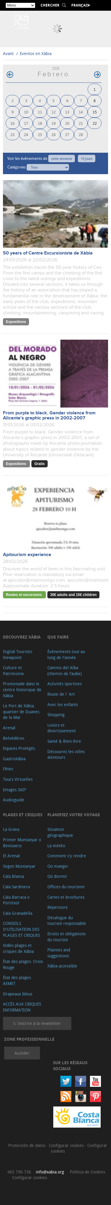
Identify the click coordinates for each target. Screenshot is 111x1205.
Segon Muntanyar (19, 866)
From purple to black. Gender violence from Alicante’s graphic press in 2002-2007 (49, 415)
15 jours (86, 158)
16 (12, 123)
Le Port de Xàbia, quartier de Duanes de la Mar (21, 711)
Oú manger (57, 866)
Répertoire (57, 907)
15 (95, 111)
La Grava (11, 829)
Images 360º (14, 789)
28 (81, 134)
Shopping (56, 714)
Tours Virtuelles (18, 779)
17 (26, 123)
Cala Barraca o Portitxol (16, 900)
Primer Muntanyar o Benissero (22, 842)
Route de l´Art (61, 694)
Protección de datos (27, 1145)
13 (67, 111)
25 (40, 134)
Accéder (22, 1053)
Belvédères (13, 738)
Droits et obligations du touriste (66, 936)
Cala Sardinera (16, 886)
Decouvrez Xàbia (22, 637)
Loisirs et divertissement (61, 728)
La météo (56, 845)
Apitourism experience (27, 555)
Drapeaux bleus (17, 994)
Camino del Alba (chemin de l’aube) (64, 670)
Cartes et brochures (65, 897)
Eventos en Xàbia (36, 53)
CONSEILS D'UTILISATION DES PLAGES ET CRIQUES (21, 929)
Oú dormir (57, 876)
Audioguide (13, 800)
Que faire (58, 637)
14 (81, 111)
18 (40, 123)
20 (67, 123)
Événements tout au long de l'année (66, 654)
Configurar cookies (67, 1145)
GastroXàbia (14, 758)
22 (95, 123)
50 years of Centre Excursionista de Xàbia (48, 253)
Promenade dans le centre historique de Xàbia (22, 689)
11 (40, 111)
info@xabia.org (50, 1172)
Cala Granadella (17, 913)
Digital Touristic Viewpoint (17, 654)
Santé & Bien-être (64, 741)
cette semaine (61, 158)
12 (54, 111)
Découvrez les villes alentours (66, 754)
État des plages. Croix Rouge (23, 964)
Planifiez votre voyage (73, 814)
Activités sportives (64, 683)
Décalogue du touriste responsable (66, 920)
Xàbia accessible (62, 966)
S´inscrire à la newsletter (37, 1023)
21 (81, 123)
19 (54, 123)
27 (67, 134)
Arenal (9, 728)
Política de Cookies (87, 1172)
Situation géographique (60, 832)
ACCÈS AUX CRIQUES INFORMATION (22, 1007)
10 (26, 111)
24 (26, 134)
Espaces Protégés (19, 748)
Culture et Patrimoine (13, 670)
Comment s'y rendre (66, 856)
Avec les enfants (62, 704)
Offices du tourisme (66, 886)
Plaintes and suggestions (58, 953)
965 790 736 (19, 1172)
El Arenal (11, 856)
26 (54, 134)
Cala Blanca (13, 876)
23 (12, 134)
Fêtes (8, 769)
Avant (8, 53)
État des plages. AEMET (17, 980)
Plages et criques (22, 814)
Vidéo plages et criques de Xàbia (18, 948)
